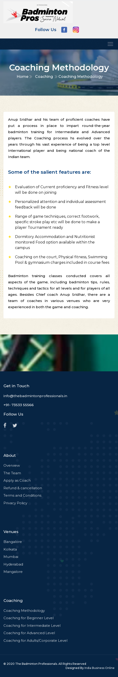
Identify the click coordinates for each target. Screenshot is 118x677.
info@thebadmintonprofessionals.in (35, 396)
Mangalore (13, 571)
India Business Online (100, 668)
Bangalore (12, 541)
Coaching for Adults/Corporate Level (35, 640)
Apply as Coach (17, 480)
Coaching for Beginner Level (28, 618)
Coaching (44, 76)
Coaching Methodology (24, 610)
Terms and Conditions (22, 495)
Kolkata (10, 549)
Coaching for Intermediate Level (32, 625)
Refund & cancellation (22, 488)
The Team (12, 473)
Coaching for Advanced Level (29, 633)
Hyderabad (13, 564)
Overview (11, 465)
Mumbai (10, 556)
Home (22, 76)
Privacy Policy (15, 503)
